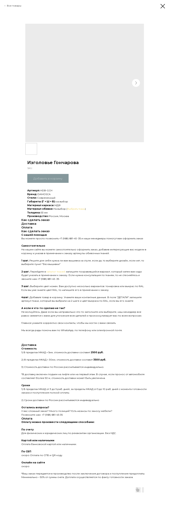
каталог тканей (55, 271)
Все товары (14, 5)
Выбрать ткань (76, 208)
